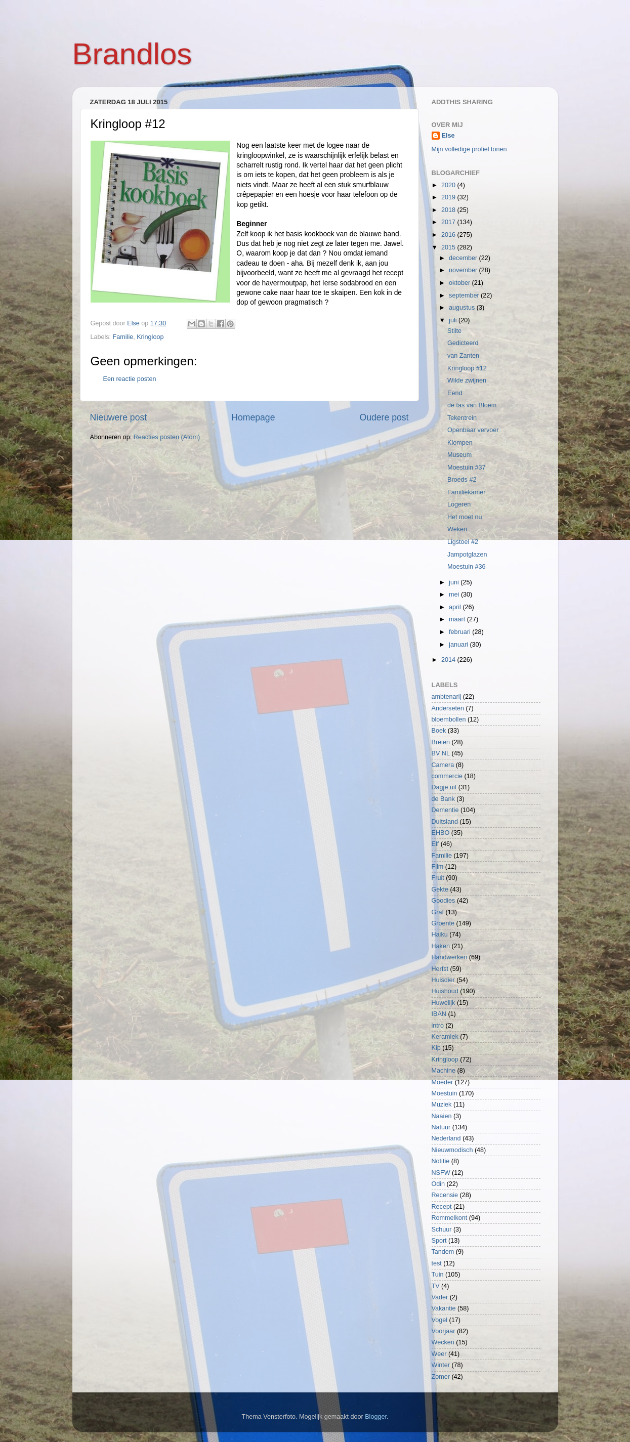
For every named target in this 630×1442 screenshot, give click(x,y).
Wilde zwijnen (466, 380)
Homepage (253, 417)
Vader (440, 1297)
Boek (439, 730)
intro (438, 1025)
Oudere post (384, 417)
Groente (443, 923)
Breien (441, 742)
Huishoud (445, 991)
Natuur (441, 1127)
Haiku (440, 934)
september (465, 295)
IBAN (439, 1013)
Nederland (446, 1138)
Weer (439, 1354)
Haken (441, 946)
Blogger (376, 1416)
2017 (449, 222)
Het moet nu (464, 517)
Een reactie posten (129, 379)
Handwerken (450, 957)
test (437, 1263)
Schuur (442, 1229)
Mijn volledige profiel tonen (469, 149)
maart (458, 619)
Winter (441, 1365)
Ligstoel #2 (462, 541)
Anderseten (448, 708)
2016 (449, 234)
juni (454, 582)
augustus (463, 307)
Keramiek (445, 1036)
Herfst (440, 968)
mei (455, 594)
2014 (449, 659)
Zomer (441, 1376)
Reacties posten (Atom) (167, 437)
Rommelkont (450, 1217)
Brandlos (132, 54)
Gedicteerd (463, 343)
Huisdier (443, 980)
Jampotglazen (467, 554)
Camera (443, 765)
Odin (438, 1183)
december (464, 258)
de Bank (443, 798)
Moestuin (444, 1093)
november (464, 270)
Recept (442, 1206)
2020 (449, 185)
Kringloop (150, 337)
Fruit (438, 877)
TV (436, 1286)
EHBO (441, 832)
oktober (460, 282)
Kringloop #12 (467, 368)
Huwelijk (443, 1002)
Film (438, 866)
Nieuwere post (118, 417)
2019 (449, 197)
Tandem (443, 1251)
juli (453, 320)
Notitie (441, 1161)
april (456, 607)
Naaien (442, 1116)
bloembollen (449, 719)
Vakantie (444, 1308)
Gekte (440, 889)
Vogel (440, 1320)
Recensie (445, 1195)
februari (460, 631)
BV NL (441, 753)
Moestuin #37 (466, 467)
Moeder (442, 1082)
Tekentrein (462, 417)
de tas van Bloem (471, 405)
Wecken (443, 1342)
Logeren (459, 504)
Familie (123, 337)
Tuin (438, 1274)
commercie (447, 776)
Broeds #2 (461, 479)
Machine (444, 1070)
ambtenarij (446, 696)
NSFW (441, 1172)
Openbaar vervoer (473, 430)
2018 (449, 210)
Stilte (454, 330)
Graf (438, 912)
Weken (457, 529)
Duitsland (445, 821)
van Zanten (463, 355)
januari (459, 644)
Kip (436, 1047)
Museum (459, 454)
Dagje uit (444, 787)
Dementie (445, 810)
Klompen (460, 442)
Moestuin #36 (466, 566)
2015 (449, 247)
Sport (439, 1240)
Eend (454, 393)
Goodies (443, 900)
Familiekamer (466, 492)
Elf (435, 843)
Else (448, 135)
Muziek (442, 1104)
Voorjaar (443, 1331)
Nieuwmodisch (452, 1150)
